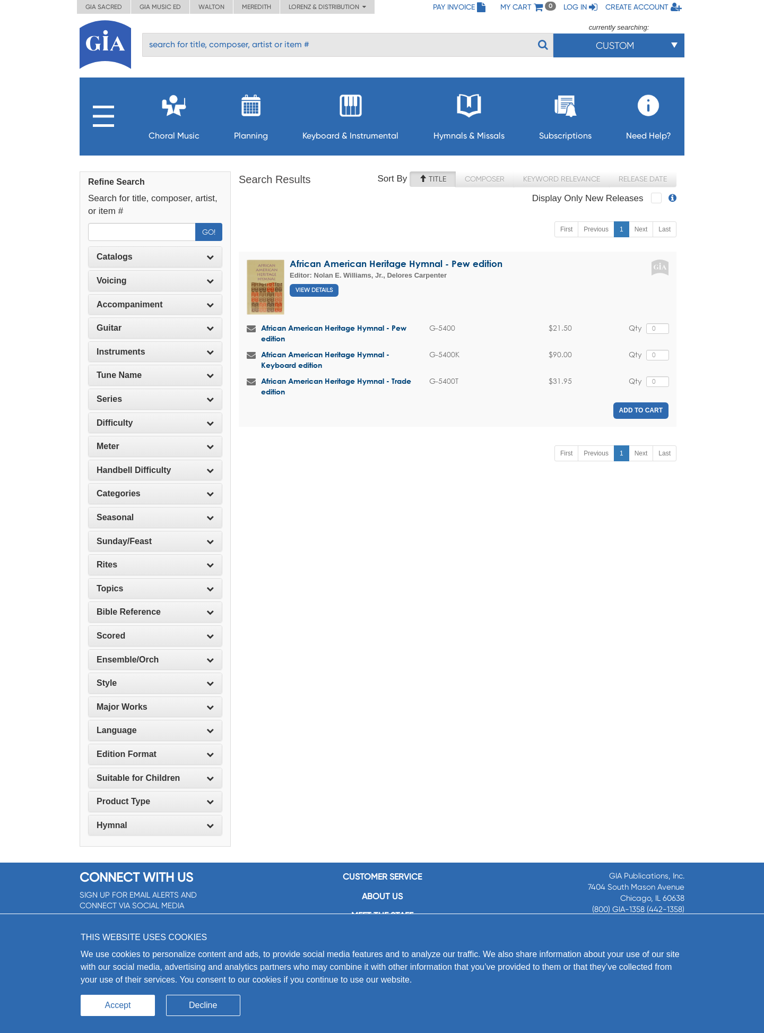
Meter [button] (155, 446)
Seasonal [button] (155, 517)
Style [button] (155, 682)
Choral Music (174, 114)
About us (382, 896)
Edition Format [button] (155, 754)
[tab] (155, 257)
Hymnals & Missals (469, 114)
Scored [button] (155, 635)
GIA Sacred (103, 7)
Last (664, 229)
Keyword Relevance (561, 179)
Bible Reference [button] (155, 611)
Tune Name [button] (155, 375)
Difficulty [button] (155, 422)
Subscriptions (565, 114)
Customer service (382, 877)
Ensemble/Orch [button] (155, 659)
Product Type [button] (155, 801)
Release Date (643, 179)
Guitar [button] (155, 327)
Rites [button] (155, 564)
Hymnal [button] (155, 825)
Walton (211, 7)
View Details (314, 290)
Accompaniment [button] (155, 304)
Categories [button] (155, 493)
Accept (118, 1005)
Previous (596, 229)
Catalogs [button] (155, 256)
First (566, 229)
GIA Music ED (160, 7)
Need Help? (648, 114)
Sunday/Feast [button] (155, 541)
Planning (251, 114)
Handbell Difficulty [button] (155, 470)
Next (641, 229)
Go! (208, 232)
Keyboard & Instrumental (350, 114)
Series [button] (155, 398)
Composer (485, 179)
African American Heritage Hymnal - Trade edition (336, 386)
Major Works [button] (155, 706)
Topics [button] (155, 588)
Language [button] (155, 730)
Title (432, 179)
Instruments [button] (155, 351)
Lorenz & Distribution (327, 7)
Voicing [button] (155, 280)
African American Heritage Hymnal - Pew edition (396, 264)
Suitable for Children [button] (155, 777)
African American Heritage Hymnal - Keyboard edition (325, 359)
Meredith (256, 7)
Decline (203, 1005)
